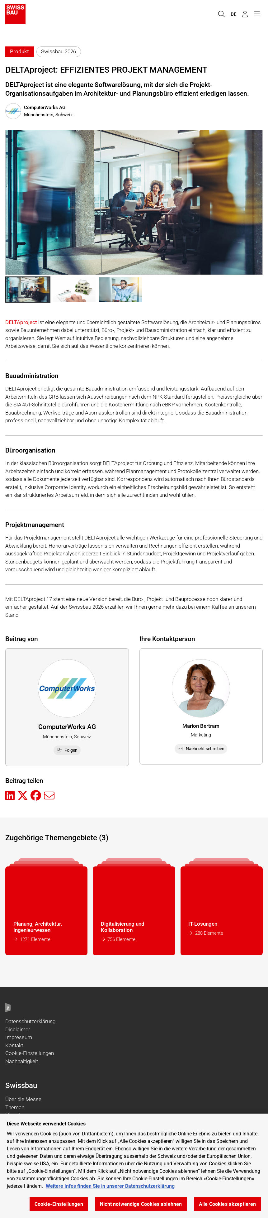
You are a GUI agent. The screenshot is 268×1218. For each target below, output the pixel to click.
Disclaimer (17, 1029)
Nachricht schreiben (201, 748)
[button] (27, 289)
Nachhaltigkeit (21, 1061)
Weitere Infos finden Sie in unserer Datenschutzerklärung (110, 1186)
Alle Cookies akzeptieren (227, 1204)
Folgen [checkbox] (67, 750)
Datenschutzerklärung (30, 1021)
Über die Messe (23, 1099)
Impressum (18, 1037)
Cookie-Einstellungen (29, 1053)
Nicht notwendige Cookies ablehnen (141, 1204)
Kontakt (14, 1045)
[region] (134, 1166)
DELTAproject (21, 322)
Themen (14, 1107)
